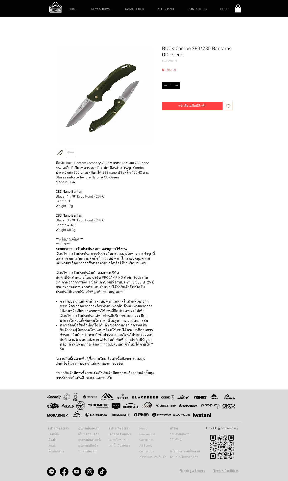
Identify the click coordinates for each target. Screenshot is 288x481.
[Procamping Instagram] (89, 471)
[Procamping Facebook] (64, 471)
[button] (238, 8)
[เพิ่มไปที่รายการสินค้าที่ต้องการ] (228, 106)
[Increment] (177, 85)
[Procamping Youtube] (76, 471)
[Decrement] (165, 85)
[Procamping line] (51, 471)
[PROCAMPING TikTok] (102, 471)
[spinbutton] (171, 85)
